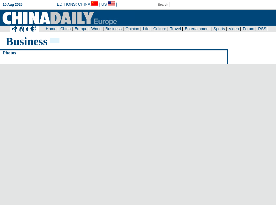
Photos (9, 52)
